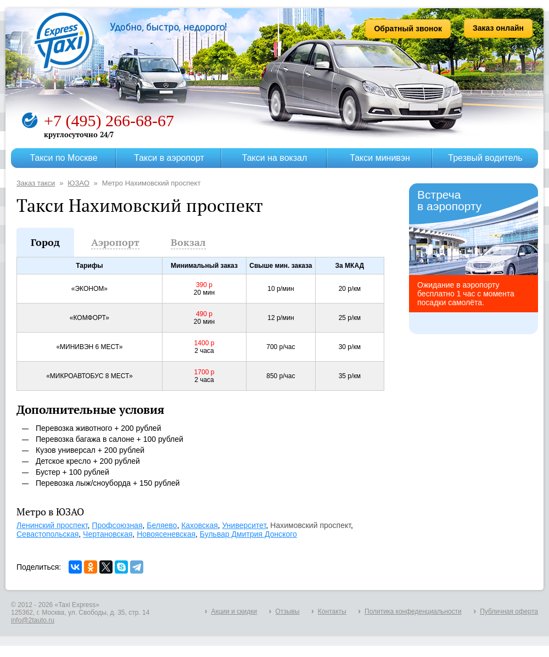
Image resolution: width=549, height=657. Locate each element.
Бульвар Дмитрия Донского (248, 534)
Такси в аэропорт (169, 157)
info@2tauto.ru (32, 620)
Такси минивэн (380, 157)
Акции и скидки (234, 611)
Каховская (199, 525)
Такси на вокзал (274, 157)
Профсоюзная (117, 525)
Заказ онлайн (498, 28)
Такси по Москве (63, 157)
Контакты (332, 611)
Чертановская (107, 534)
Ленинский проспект (52, 525)
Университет (244, 525)
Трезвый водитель (485, 157)
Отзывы (288, 611)
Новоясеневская (166, 534)
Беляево (162, 525)
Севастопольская (47, 534)
